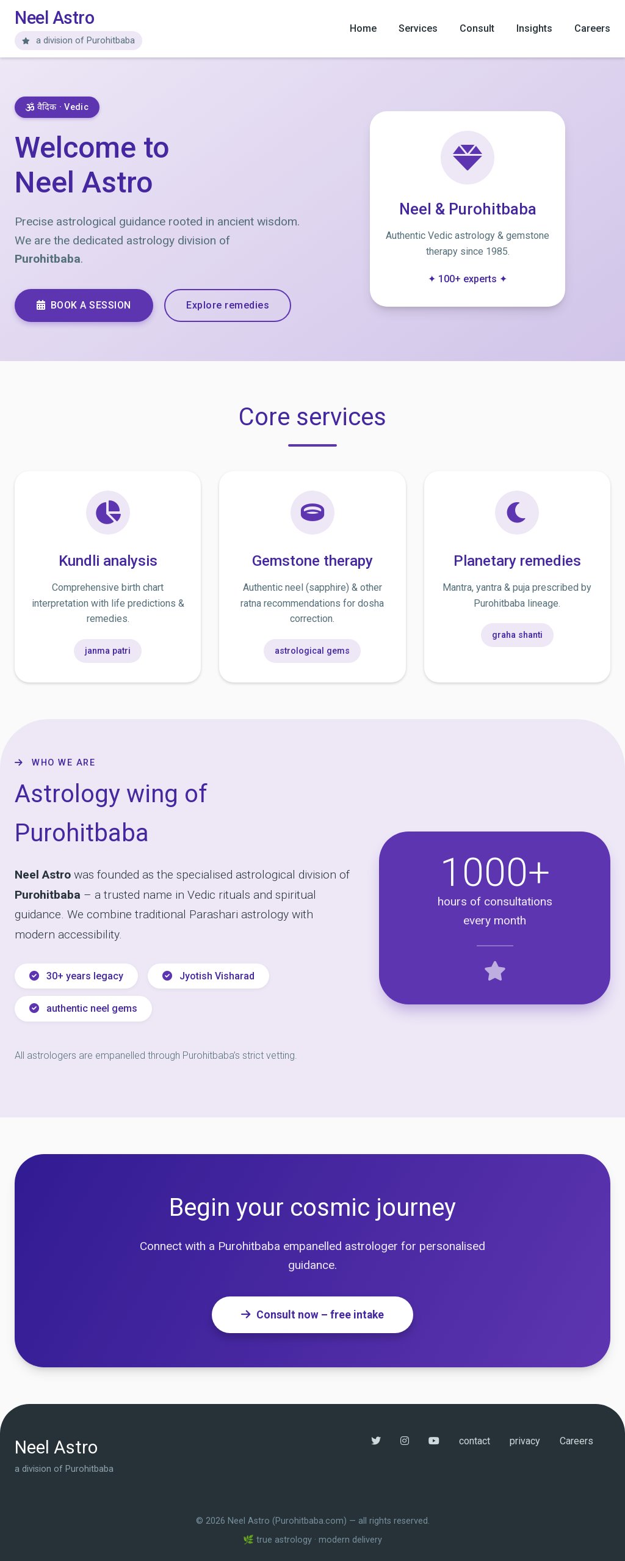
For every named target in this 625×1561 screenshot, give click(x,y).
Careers (592, 28)
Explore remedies (228, 304)
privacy (525, 1440)
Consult (477, 28)
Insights (534, 28)
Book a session (84, 304)
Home (363, 28)
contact (474, 1440)
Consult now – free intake (312, 1314)
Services (418, 28)
